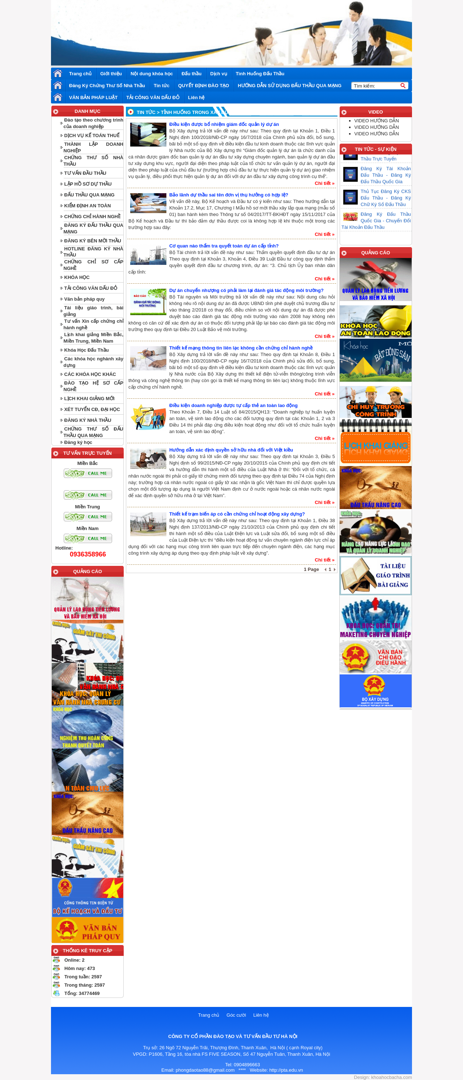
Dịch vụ (218, 73)
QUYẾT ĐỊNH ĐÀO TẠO (203, 85)
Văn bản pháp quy (84, 299)
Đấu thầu (191, 73)
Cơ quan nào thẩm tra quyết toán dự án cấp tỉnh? (224, 246)
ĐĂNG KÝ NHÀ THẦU (87, 420)
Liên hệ (196, 97)
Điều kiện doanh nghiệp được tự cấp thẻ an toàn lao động (233, 405)
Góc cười (236, 1015)
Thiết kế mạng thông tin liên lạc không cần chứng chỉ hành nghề (241, 348)
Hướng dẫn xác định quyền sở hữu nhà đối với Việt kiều (231, 450)
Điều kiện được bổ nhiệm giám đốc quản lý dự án (224, 124)
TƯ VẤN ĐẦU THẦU (85, 173)
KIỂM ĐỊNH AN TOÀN (87, 205)
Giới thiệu (111, 73)
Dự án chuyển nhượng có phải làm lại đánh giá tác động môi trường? (246, 290)
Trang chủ (80, 73)
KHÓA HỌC (77, 277)
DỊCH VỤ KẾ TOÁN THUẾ (91, 135)
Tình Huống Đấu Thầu (260, 73)
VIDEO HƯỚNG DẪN (376, 120)
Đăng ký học (78, 442)
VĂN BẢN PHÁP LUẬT (93, 97)
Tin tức (161, 85)
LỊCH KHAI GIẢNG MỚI (89, 398)
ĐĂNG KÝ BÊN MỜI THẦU (92, 240)
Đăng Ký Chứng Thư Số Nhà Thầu (107, 85)
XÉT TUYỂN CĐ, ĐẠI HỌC (92, 409)
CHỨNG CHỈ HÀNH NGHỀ (92, 216)
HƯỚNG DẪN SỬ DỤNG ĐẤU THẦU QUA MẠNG (289, 85)
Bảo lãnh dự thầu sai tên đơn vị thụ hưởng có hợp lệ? (228, 195)
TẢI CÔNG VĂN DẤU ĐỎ (152, 97)
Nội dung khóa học (152, 73)
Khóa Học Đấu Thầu (86, 350)
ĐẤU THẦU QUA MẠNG (89, 195)
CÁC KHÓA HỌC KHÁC (90, 374)
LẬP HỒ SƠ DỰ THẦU (88, 184)
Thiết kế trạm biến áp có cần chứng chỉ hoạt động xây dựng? (237, 514)
